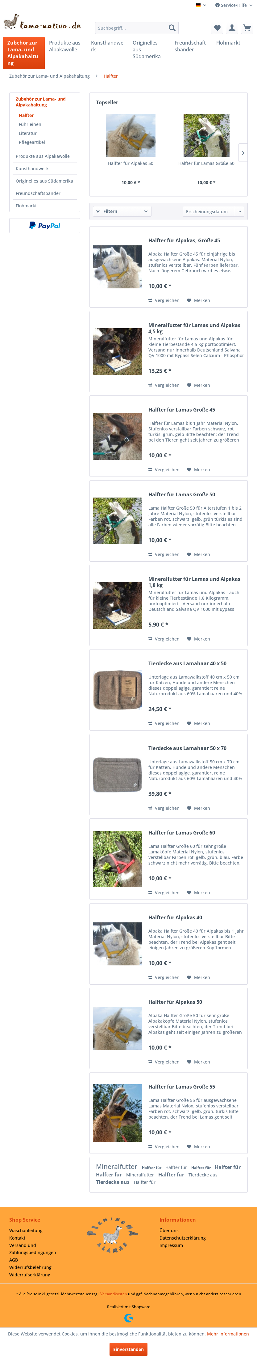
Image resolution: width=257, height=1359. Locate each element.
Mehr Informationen (228, 1334)
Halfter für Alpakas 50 (130, 163)
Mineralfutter (117, 1166)
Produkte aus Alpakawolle (43, 156)
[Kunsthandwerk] (107, 46)
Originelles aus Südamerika (44, 181)
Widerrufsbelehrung (30, 1267)
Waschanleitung (26, 1230)
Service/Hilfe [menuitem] (231, 5)
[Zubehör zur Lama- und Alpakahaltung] (24, 53)
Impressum (171, 1245)
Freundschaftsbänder (38, 193)
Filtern (106, 211)
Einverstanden (128, 1349)
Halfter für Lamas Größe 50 (206, 163)
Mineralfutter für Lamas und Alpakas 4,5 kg (194, 328)
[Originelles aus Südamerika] (149, 49)
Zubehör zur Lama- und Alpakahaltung (41, 102)
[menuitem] (137, 28)
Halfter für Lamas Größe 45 (181, 410)
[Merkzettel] (217, 28)
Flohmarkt (26, 206)
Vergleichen (164, 300)
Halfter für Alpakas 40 (175, 917)
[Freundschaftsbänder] (191, 46)
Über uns (169, 1230)
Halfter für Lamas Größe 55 (181, 1087)
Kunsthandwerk (32, 168)
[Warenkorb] (247, 28)
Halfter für (152, 1167)
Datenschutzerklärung (183, 1238)
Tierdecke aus (203, 1175)
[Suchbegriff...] (137, 28)
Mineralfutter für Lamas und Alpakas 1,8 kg (194, 582)
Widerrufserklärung (29, 1275)
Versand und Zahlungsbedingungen (32, 1249)
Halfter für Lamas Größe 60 (181, 833)
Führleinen (30, 124)
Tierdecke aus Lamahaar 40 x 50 (187, 663)
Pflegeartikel (32, 142)
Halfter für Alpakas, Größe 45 (184, 240)
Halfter (26, 115)
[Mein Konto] (232, 28)
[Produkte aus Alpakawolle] (65, 46)
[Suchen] (172, 28)
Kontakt (17, 1238)
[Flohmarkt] (233, 43)
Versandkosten (113, 1293)
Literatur (28, 133)
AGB (13, 1260)
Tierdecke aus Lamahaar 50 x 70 (187, 748)
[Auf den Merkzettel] (198, 300)
